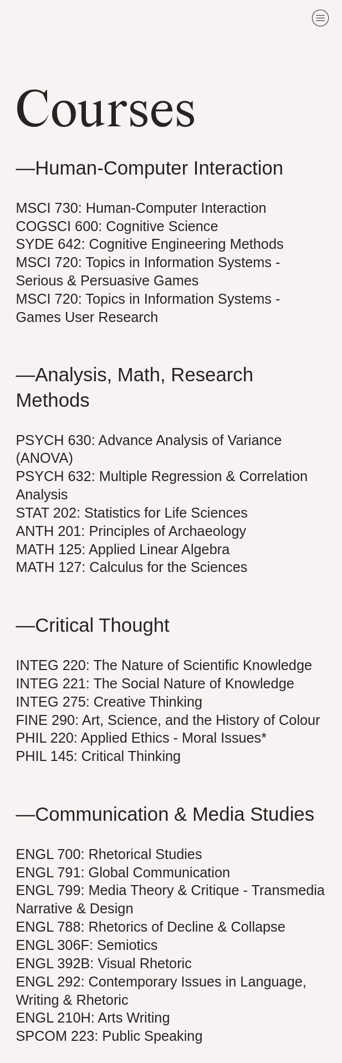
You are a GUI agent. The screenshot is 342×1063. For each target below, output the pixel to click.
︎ (320, 18)
